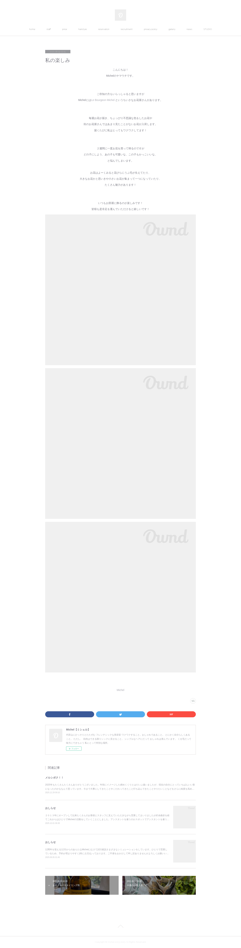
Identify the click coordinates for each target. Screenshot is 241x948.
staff (49, 29)
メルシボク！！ (54, 777)
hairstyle (82, 29)
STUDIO (208, 29)
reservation (103, 29)
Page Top (120, 927)
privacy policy (150, 29)
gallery (172, 29)
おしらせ (50, 808)
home (32, 29)
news (189, 29)
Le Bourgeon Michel (103, 100)
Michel (120, 690)
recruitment (127, 29)
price (64, 29)
